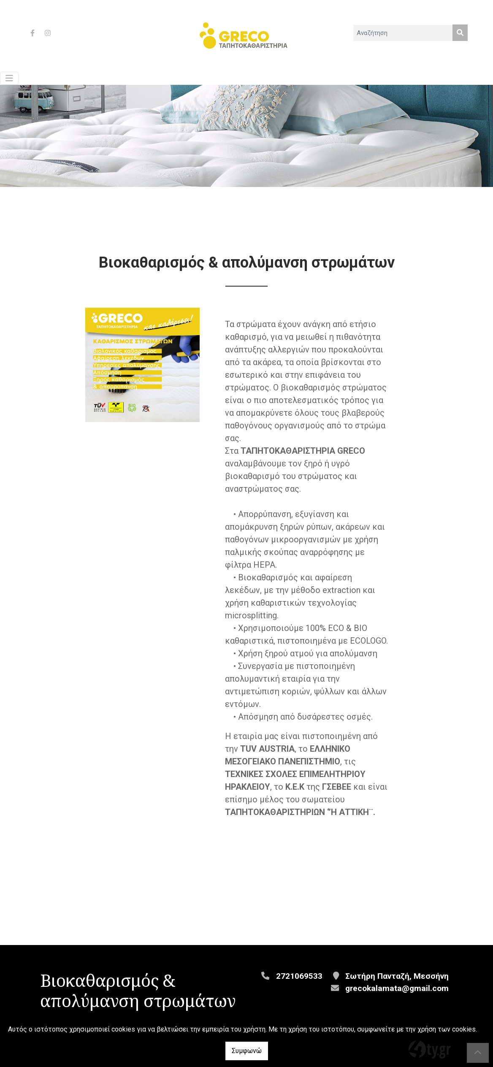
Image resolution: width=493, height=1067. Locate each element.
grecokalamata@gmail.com (397, 988)
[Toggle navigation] (9, 78)
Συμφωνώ (247, 1051)
